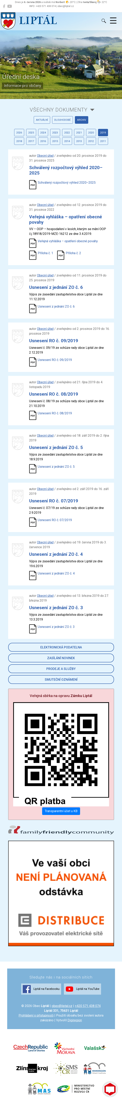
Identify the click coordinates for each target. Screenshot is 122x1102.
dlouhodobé (62, 119)
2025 (31, 132)
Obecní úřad (45, 156)
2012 (91, 141)
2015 (55, 141)
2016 (43, 141)
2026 (19, 132)
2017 (31, 141)
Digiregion (74, 1020)
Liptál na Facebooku (41, 989)
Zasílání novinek (61, 658)
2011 (103, 141)
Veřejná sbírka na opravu (61, 696)
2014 (67, 141)
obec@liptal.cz (62, 1006)
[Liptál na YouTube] (9, 6)
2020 (91, 132)
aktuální (42, 119)
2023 (55, 132)
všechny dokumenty (58, 110)
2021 (79, 132)
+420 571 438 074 (88, 1006)
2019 (103, 132)
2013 (79, 141)
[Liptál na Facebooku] (4, 6)
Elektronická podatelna (61, 647)
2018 (19, 141)
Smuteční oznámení (61, 679)
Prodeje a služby (61, 669)
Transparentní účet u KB (61, 811)
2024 (43, 132)
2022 (67, 132)
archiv (81, 119)
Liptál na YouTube (82, 989)
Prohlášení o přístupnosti (36, 1015)
